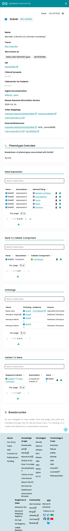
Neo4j (25, 453)
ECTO (38, 476)
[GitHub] (44, 519)
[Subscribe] (44, 515)
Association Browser (26, 494)
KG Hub (18, 520)
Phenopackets (56, 476)
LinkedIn (34, 515)
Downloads (26, 445)
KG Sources (26, 486)
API (23, 449)
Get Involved (35, 504)
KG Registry (20, 524)
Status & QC (27, 460)
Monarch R (27, 457)
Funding (10, 461)
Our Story (11, 442)
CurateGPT (55, 472)
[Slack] (48, 515)
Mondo (39, 442)
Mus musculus (11, 46)
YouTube (34, 519)
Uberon (39, 446)
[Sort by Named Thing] (46, 189)
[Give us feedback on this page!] (65, 429)
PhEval (53, 449)
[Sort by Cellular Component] (51, 255)
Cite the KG (26, 478)
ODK (52, 464)
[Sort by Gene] (12, 189)
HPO (37, 453)
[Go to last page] (30, 219)
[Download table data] (18, 224)
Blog (32, 512)
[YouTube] (51, 519)
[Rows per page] (23, 213)
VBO (37, 465)
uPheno (39, 450)
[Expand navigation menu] (66, 4)
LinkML (53, 453)
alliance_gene (11, 95)
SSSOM (53, 457)
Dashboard (26, 490)
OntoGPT (54, 468)
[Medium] (52, 515)
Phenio (39, 457)
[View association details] (59, 193)
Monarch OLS (21, 507)
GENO (38, 469)
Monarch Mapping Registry (19, 513)
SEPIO (38, 472)
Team (9, 446)
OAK (52, 460)
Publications (12, 457)
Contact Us (12, 453)
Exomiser (54, 445)
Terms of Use (27, 474)
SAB (8, 450)
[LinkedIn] (48, 519)
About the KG (27, 482)
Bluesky (33, 523)
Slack (32, 508)
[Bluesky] (48, 523)
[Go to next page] (25, 219)
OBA (37, 461)
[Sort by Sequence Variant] (23, 375)
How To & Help (27, 464)
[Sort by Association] (28, 189)
